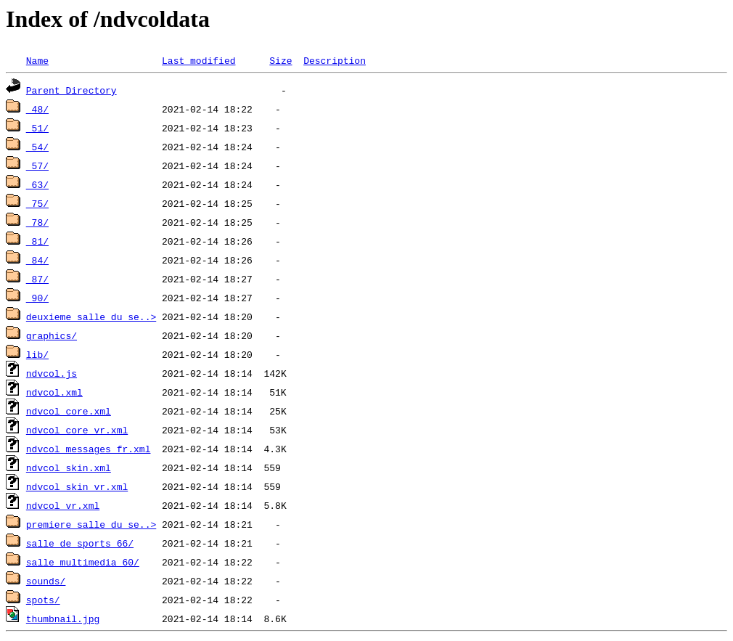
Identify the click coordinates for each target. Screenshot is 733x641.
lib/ (37, 354)
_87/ (37, 278)
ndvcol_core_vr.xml (77, 429)
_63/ (37, 184)
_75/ (37, 203)
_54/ (37, 146)
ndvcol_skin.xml (68, 467)
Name (37, 60)
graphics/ (51, 335)
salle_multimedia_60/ (82, 561)
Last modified (198, 60)
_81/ (37, 241)
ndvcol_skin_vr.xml (77, 486)
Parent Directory (71, 90)
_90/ (37, 297)
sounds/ (46, 580)
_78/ (37, 222)
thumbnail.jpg (62, 618)
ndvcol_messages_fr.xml (88, 448)
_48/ (37, 108)
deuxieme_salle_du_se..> (91, 316)
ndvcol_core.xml (68, 410)
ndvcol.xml (54, 392)
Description (334, 60)
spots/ (43, 599)
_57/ (37, 165)
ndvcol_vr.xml (62, 505)
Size (280, 60)
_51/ (37, 127)
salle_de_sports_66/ (80, 543)
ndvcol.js (51, 373)
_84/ (37, 259)
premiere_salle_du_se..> (91, 524)
